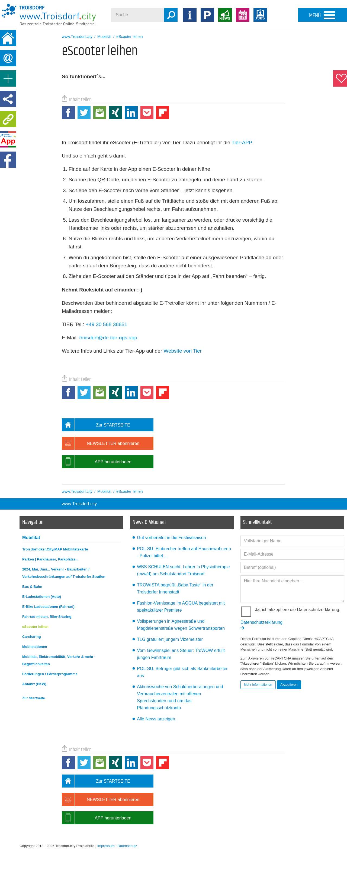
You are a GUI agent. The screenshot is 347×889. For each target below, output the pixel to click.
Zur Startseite (33, 698)
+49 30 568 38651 (106, 324)
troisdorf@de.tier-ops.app (108, 337)
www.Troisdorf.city (79, 503)
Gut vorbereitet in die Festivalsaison (171, 537)
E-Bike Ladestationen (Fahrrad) (48, 607)
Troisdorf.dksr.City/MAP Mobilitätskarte (55, 549)
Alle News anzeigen (156, 719)
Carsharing (31, 637)
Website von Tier (182, 351)
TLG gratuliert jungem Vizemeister (170, 639)
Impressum (106, 846)
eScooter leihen (35, 627)
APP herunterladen (96, 461)
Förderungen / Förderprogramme (50, 674)
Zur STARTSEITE (96, 424)
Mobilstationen (34, 647)
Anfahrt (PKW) (34, 684)
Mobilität (31, 537)
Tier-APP (242, 142)
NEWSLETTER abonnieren (100, 443)
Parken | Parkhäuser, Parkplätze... (50, 559)
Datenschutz (127, 846)
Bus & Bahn (32, 587)
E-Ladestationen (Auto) (41, 597)
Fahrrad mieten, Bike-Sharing (46, 617)
